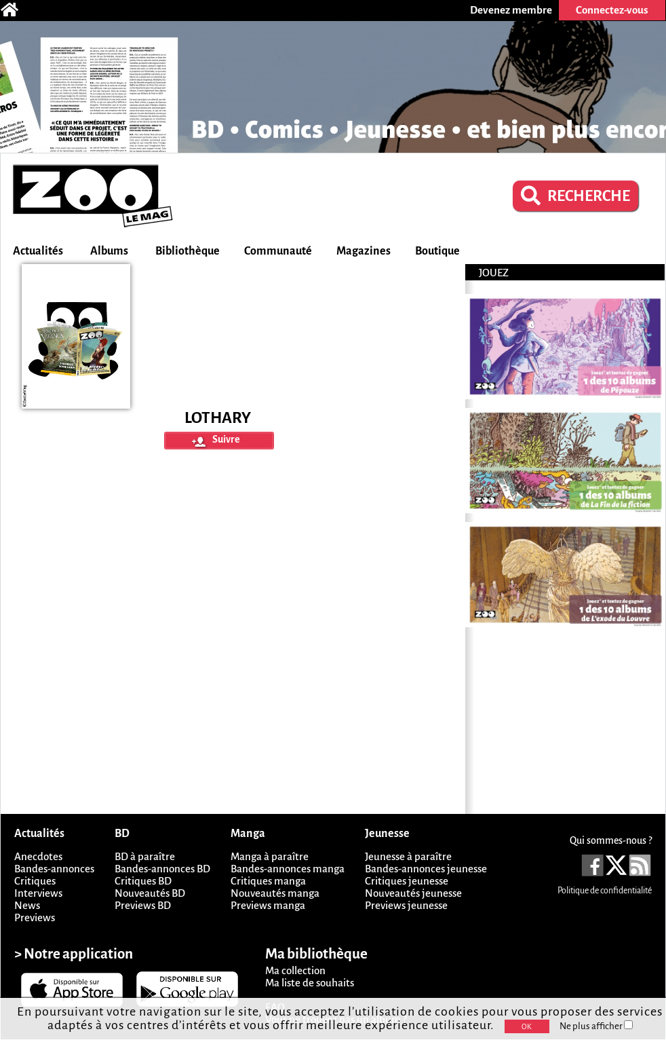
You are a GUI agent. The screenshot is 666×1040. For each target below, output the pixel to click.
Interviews (38, 893)
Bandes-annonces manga (288, 868)
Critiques (35, 881)
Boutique (437, 251)
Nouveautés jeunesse (413, 893)
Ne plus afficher (596, 1026)
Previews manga (268, 905)
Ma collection (295, 970)
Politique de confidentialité (604, 890)
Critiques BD (143, 881)
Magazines (363, 251)
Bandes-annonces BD (162, 868)
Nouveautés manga (275, 893)
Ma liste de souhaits (309, 982)
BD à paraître (145, 856)
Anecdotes (38, 856)
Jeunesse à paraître (408, 856)
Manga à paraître (270, 856)
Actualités (38, 251)
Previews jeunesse (406, 905)
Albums (109, 251)
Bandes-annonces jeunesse (426, 868)
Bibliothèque (187, 251)
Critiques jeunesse (406, 881)
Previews (34, 917)
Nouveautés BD (150, 893)
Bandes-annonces (54, 868)
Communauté (278, 251)
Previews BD (143, 905)
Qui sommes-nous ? (611, 840)
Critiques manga (268, 881)
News (27, 905)
